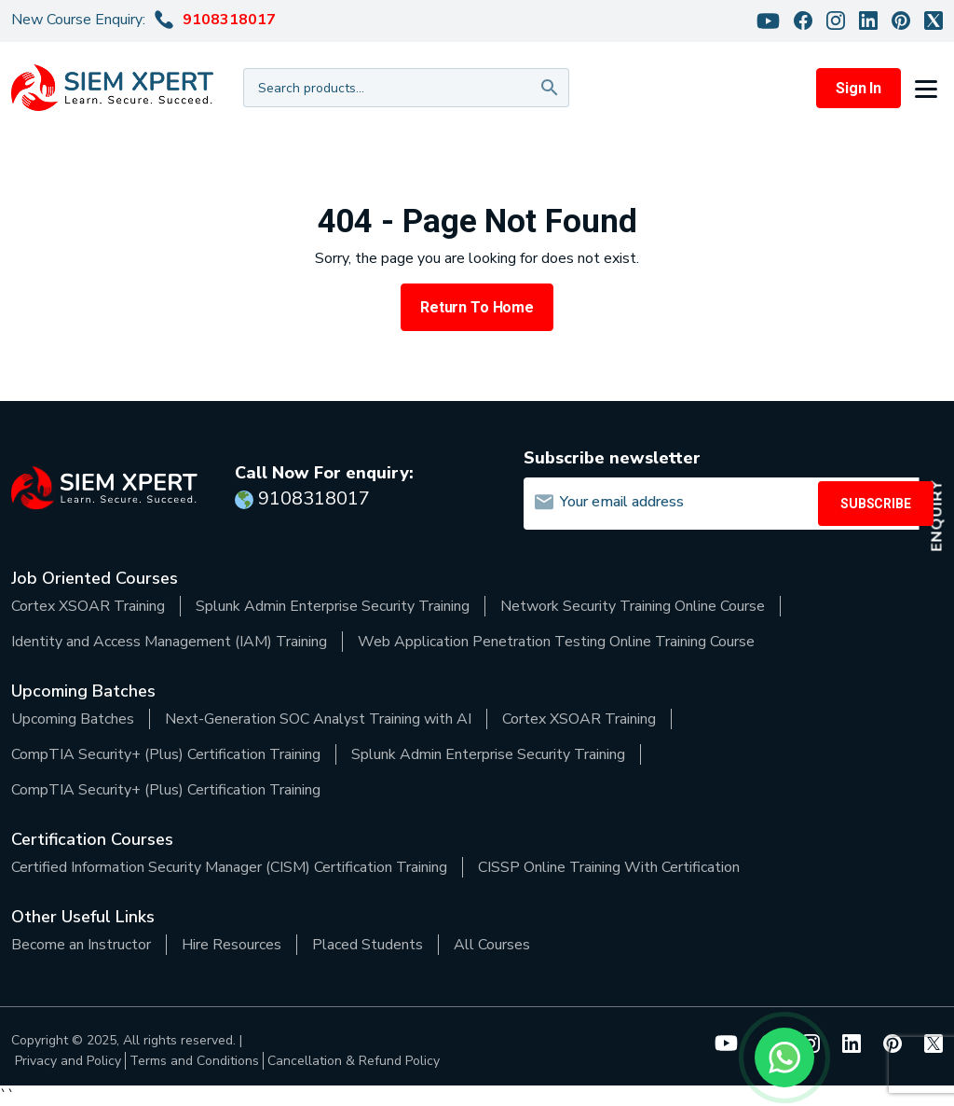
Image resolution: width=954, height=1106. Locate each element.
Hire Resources (231, 944)
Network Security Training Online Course (632, 606)
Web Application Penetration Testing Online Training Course (556, 641)
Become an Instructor (81, 944)
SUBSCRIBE (875, 503)
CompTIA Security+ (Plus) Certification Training (165, 754)
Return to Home (477, 307)
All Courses (492, 944)
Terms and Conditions (194, 1061)
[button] (929, 88)
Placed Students (367, 944)
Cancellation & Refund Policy (353, 1061)
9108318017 (229, 19)
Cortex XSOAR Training (88, 606)
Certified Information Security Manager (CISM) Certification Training (229, 867)
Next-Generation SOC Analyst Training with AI (318, 719)
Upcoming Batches (72, 719)
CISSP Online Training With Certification (609, 867)
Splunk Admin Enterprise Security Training (333, 606)
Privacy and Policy (68, 1061)
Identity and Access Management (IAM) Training (169, 641)
